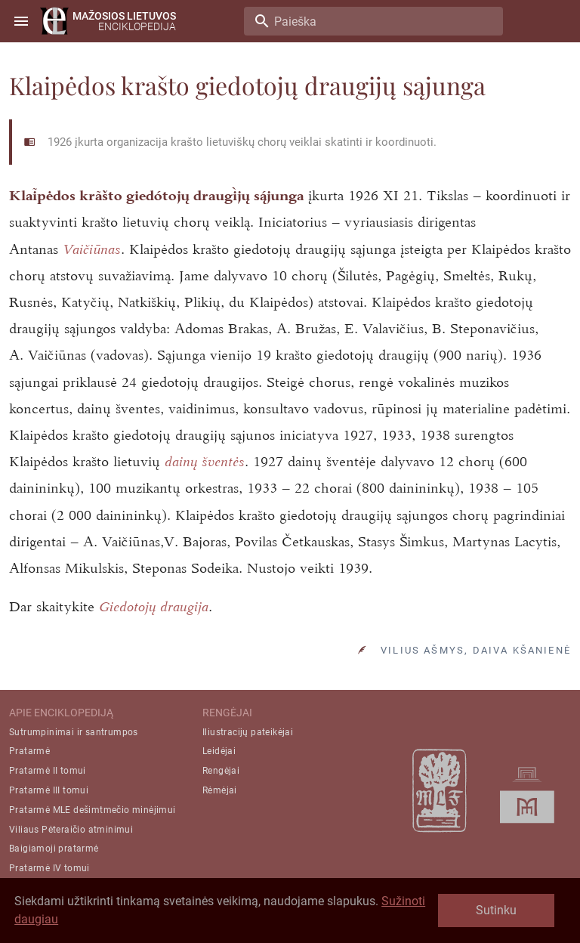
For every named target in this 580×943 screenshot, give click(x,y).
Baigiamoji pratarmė (54, 848)
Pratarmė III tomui (48, 790)
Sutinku (496, 910)
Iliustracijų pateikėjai (247, 732)
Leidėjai (219, 751)
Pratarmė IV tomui (49, 868)
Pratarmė (29, 751)
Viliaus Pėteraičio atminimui (71, 829)
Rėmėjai (219, 790)
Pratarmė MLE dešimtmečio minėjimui (92, 810)
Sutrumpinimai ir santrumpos (73, 732)
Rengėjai (220, 770)
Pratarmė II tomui (47, 770)
